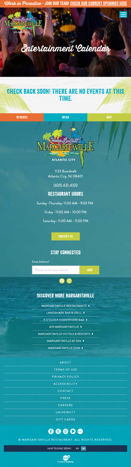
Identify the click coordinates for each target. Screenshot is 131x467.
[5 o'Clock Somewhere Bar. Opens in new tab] (65, 320)
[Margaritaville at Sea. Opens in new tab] (65, 341)
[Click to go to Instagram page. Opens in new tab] (69, 281)
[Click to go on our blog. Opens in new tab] (80, 431)
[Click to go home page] (23, 24)
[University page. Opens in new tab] (65, 412)
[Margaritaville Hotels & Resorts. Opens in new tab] (65, 334)
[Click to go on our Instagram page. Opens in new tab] (65, 431)
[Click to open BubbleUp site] (65, 459)
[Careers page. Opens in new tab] (65, 405)
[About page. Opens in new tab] (65, 362)
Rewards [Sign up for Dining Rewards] (22, 117)
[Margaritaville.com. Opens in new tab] (65, 348)
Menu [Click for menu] (65, 117)
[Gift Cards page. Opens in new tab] (65, 419)
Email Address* (40, 262)
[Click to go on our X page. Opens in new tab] (58, 431)
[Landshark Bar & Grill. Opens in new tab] (65, 312)
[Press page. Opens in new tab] (65, 398)
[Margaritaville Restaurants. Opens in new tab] (65, 305)
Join (89, 270)
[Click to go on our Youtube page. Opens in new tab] (73, 431)
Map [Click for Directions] (109, 117)
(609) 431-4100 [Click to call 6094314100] (65, 185)
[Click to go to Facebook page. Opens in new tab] (62, 281)
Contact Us (65, 236)
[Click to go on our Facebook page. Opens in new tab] (51, 431)
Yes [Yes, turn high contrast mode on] (77, 449)
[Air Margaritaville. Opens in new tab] (65, 326)
